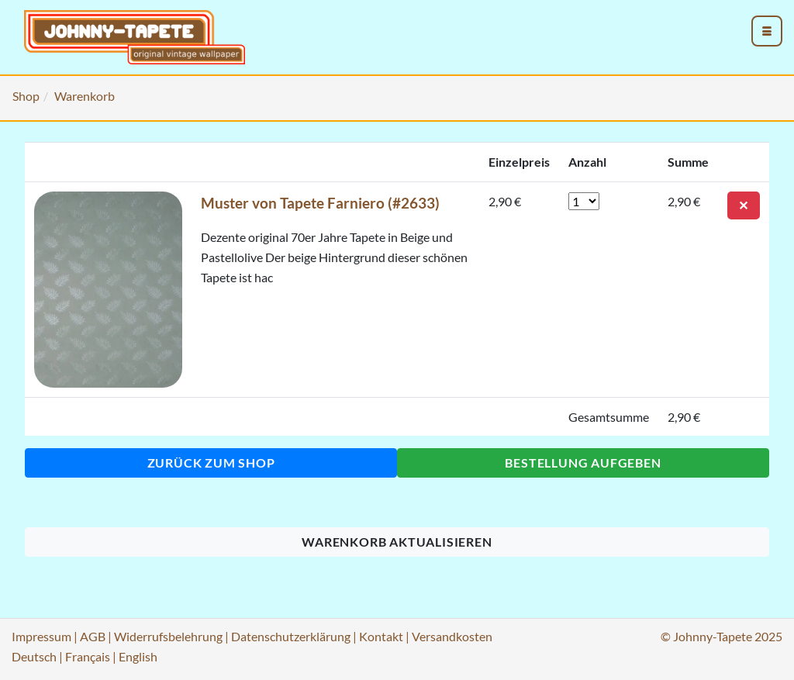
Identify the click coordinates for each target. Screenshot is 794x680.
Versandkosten (452, 636)
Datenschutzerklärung (290, 636)
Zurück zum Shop (211, 462)
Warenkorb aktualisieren (397, 541)
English (138, 656)
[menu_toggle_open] (766, 31)
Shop (26, 95)
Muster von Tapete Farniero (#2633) (320, 203)
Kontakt (381, 636)
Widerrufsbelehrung (168, 636)
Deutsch (34, 656)
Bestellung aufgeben (583, 462)
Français (87, 656)
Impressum (41, 636)
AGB (92, 636)
